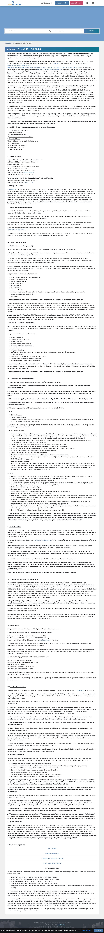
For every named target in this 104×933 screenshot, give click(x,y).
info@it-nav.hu (28, 182)
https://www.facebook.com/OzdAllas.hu (49, 70)
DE (93, 3)
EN (88, 3)
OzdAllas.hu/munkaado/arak (16, 230)
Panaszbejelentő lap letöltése (52, 863)
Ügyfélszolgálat (49, 3)
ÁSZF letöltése (52, 848)
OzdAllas (8, 43)
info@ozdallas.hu (28, 172)
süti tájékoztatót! (71, 930)
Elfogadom (98, 930)
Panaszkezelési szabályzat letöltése (52, 858)
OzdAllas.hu (56, 63)
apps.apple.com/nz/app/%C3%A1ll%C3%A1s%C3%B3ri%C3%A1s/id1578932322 (55, 67)
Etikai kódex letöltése (52, 853)
